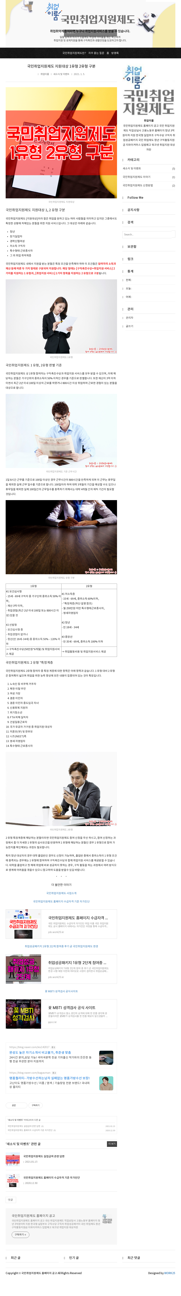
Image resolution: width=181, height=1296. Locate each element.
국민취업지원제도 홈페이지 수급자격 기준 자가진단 (61, 901)
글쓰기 (129, 326)
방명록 (115, 53)
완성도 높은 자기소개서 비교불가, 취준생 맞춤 (40, 1070)
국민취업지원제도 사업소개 (61, 893)
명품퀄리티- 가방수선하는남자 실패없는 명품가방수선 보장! (49, 1095)
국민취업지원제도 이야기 (149, 177)
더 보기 (112, 1161)
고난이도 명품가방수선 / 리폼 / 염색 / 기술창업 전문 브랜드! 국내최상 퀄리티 (49, 1102)
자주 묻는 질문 (96, 53)
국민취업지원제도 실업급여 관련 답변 (24, 1143)
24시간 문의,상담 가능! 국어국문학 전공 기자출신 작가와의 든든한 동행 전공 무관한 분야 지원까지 (50, 1076)
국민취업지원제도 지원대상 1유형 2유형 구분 (61, 66)
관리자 (129, 317)
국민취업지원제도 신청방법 (149, 185)
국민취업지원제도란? (74, 53)
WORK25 (169, 1290)
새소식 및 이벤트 (61, 74)
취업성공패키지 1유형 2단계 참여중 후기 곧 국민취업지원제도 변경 (61, 952)
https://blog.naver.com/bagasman (29, 1090)
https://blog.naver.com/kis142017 (29, 1064)
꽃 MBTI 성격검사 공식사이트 (61, 1002)
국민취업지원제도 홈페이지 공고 (33, 1233)
